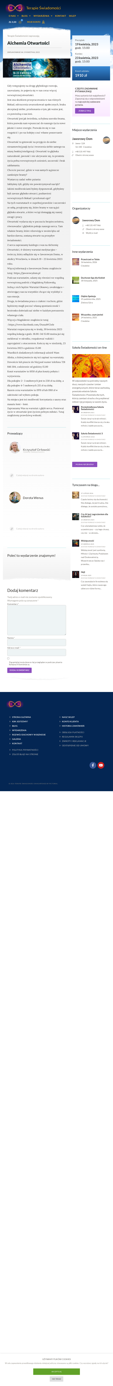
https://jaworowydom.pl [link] (27, 273)
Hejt (83, 572)
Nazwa (11, 638)
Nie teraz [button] (56, 1379)
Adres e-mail (14, 648)
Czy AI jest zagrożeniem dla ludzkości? (94, 515)
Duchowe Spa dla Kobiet (93, 278)
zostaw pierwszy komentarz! (93, 415)
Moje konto (33, 22)
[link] (31, 324)
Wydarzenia (43, 15)
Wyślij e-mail (92, 233)
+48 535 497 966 (82, 151)
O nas (14, 15)
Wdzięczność (87, 541)
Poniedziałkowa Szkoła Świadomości (92, 408)
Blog (26, 15)
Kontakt (60, 15)
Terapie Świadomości (43, 8)
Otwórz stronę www (84, 155)
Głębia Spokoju (88, 296)
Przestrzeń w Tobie (90, 259)
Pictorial (53, 783)
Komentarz (13, 604)
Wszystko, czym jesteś (92, 314)
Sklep (72, 15)
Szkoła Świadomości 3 (92, 433)
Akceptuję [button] (56, 1371)
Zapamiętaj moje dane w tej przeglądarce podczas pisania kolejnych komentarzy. (35, 663)
